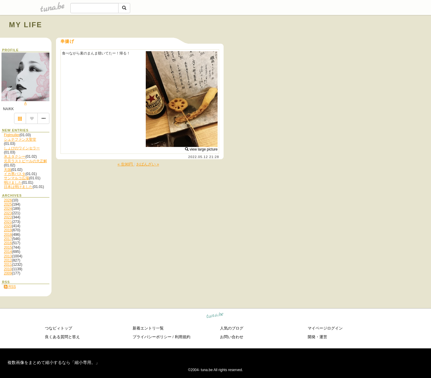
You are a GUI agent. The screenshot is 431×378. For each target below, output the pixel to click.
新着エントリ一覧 (148, 328)
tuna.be (215, 316)
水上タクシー (14, 156)
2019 (8, 230)
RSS (10, 287)
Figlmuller (11, 135)
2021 (8, 222)
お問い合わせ (231, 337)
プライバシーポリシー (152, 337)
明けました (13, 182)
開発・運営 (317, 337)
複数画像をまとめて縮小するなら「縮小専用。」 (53, 362)
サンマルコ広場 (16, 178)
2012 (8, 260)
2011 (8, 264)
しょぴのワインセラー (22, 148)
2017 (8, 239)
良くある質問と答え (62, 337)
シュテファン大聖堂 (20, 139)
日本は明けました (18, 187)
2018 (8, 235)
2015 (8, 247)
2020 (8, 226)
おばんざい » (147, 164)
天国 (7, 170)
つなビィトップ (58, 328)
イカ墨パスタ (14, 174)
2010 (8, 269)
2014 (8, 252)
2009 (8, 273)
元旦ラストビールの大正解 (25, 161)
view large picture (201, 149)
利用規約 (182, 337)
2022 (8, 217)
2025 (8, 204)
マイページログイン (325, 328)
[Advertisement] (354, 38)
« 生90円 (126, 164)
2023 (8, 213)
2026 (8, 200)
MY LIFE (25, 25)
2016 (8, 243)
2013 (8, 256)
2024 (8, 209)
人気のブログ (231, 328)
